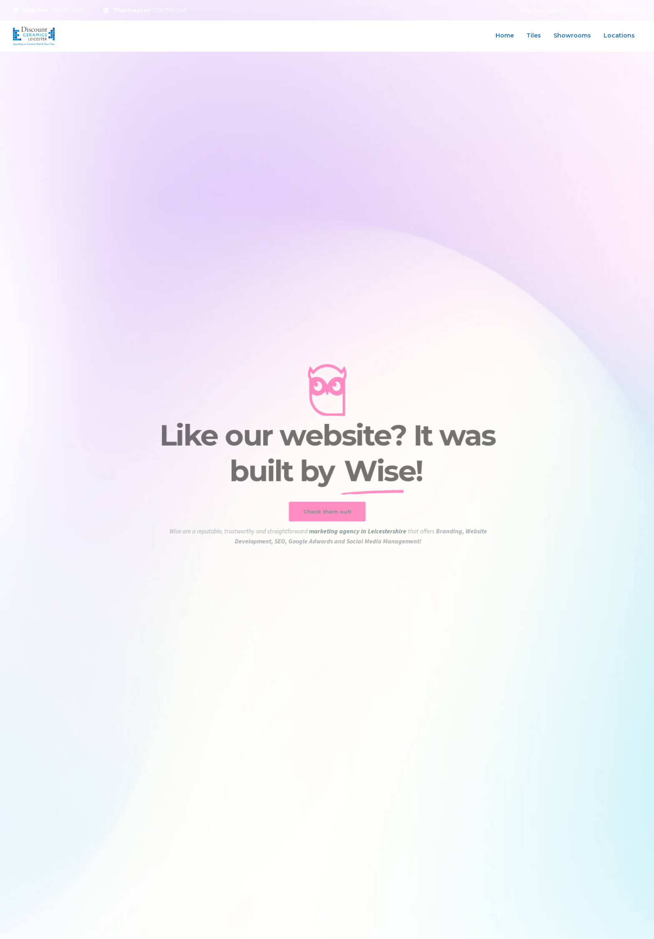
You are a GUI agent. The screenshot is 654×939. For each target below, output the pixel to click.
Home (505, 35)
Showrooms (572, 35)
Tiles (533, 35)
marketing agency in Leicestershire (357, 535)
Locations (619, 35)
